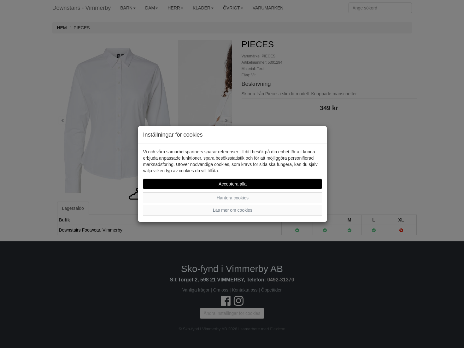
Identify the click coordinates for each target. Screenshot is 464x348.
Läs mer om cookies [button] (232, 210)
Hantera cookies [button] (233, 197)
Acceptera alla (233, 183)
